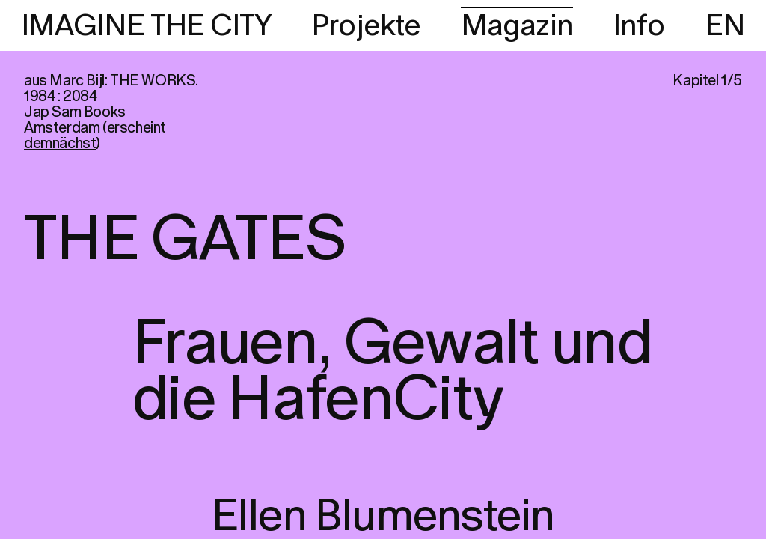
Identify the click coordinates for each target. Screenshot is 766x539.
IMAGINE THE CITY (146, 26)
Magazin (517, 26)
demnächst (60, 143)
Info (639, 26)
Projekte (366, 26)
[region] (383, 269)
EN (725, 26)
